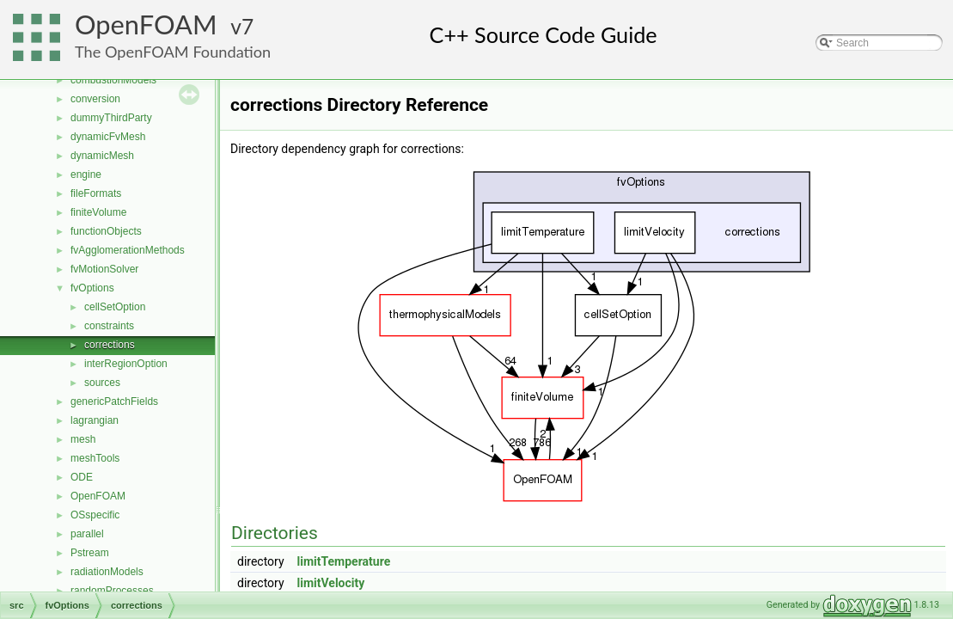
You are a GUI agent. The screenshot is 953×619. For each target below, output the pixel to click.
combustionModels (113, 80)
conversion (95, 99)
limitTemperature (344, 561)
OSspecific (94, 515)
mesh (82, 439)
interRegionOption (126, 364)
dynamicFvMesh (107, 137)
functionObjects (106, 231)
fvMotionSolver (104, 269)
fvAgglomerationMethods (127, 250)
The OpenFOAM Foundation (173, 51)
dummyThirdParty (111, 118)
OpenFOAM (146, 24)
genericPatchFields (114, 401)
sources (102, 383)
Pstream (89, 553)
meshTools (94, 458)
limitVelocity (331, 583)
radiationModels (107, 572)
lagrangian (94, 420)
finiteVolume (98, 212)
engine (85, 175)
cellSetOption (114, 307)
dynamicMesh (102, 156)
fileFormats (95, 193)
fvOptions (92, 288)
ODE (81, 477)
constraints (109, 326)
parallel (87, 534)
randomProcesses (112, 591)
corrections (109, 345)
